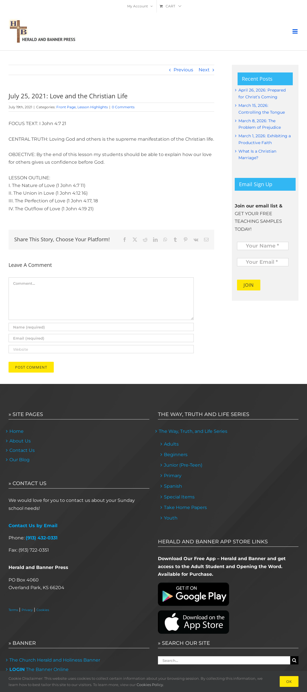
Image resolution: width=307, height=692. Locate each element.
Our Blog (19, 459)
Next (204, 69)
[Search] (294, 660)
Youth (171, 518)
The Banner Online (39, 669)
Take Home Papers (185, 507)
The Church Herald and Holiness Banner (54, 660)
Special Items (179, 497)
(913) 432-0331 (41, 538)
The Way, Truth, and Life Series (193, 431)
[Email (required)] (101, 338)
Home (16, 431)
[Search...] (224, 660)
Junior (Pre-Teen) (183, 465)
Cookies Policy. (150, 684)
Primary (173, 475)
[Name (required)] (101, 327)
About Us (20, 441)
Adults (171, 444)
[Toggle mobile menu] (295, 31)
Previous (183, 69)
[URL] (101, 349)
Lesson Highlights (92, 107)
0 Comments (123, 107)
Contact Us (22, 450)
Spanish (173, 486)
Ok (289, 681)
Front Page (66, 107)
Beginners (176, 454)
